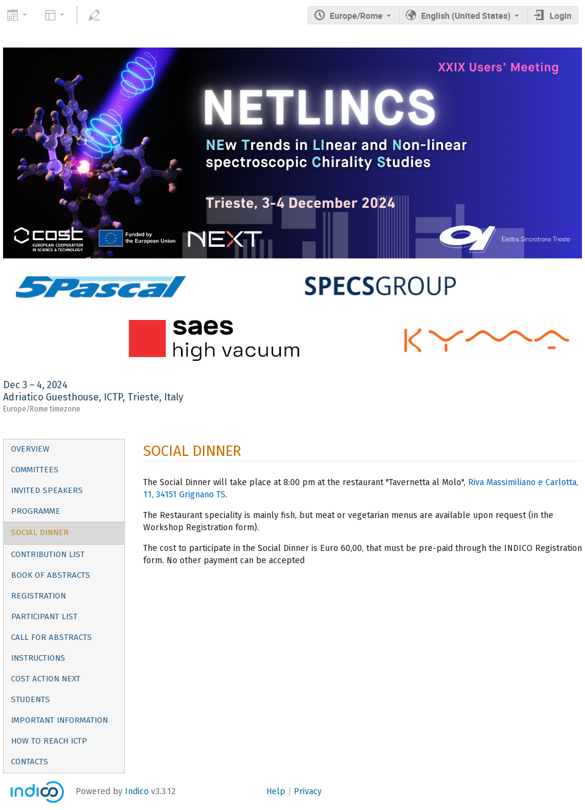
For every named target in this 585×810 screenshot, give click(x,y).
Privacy (308, 791)
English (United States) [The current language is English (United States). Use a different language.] (466, 15)
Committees (34, 470)
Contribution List (48, 555)
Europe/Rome (356, 15)
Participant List (44, 617)
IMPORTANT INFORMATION (59, 720)
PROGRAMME (35, 511)
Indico (137, 791)
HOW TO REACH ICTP (49, 741)
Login (561, 15)
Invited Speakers (47, 491)
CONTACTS (29, 762)
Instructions (38, 658)
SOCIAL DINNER (40, 533)
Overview (30, 449)
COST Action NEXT (45, 679)
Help (275, 791)
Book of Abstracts (50, 575)
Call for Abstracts (51, 637)
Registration (38, 596)
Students (30, 700)
